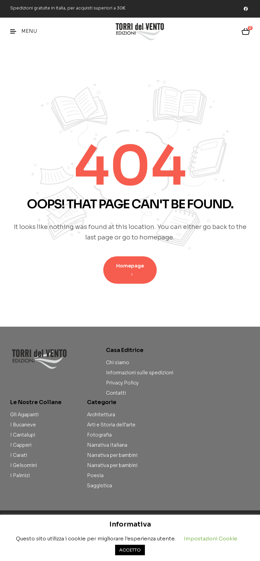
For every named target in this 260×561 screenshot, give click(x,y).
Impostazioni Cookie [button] (210, 538)
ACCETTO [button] (130, 550)
